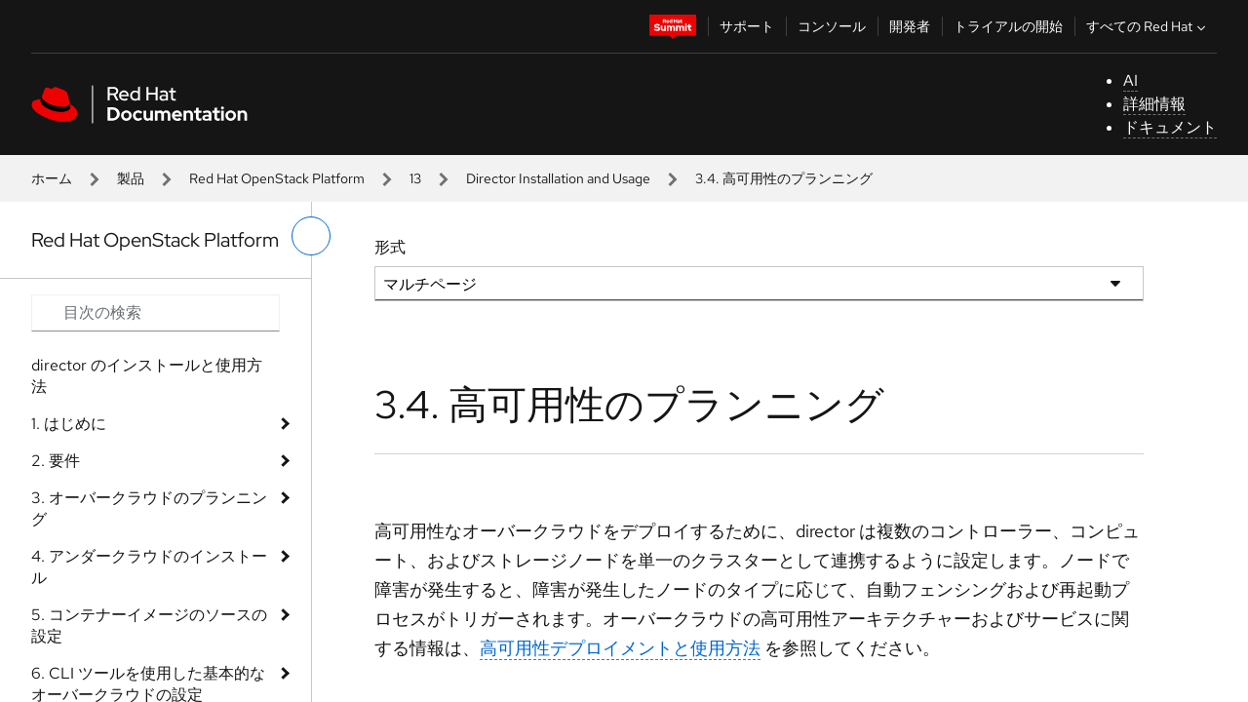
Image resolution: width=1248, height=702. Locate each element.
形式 (390, 247)
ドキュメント (1170, 127)
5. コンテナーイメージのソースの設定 (149, 625)
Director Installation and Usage (558, 178)
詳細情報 (1154, 104)
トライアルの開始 (1008, 26)
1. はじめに (68, 423)
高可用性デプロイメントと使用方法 (620, 648)
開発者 (909, 26)
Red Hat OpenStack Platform (277, 178)
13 (415, 178)
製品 (130, 178)
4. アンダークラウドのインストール (149, 567)
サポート (747, 26)
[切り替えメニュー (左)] (311, 235)
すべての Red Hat (1148, 26)
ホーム (51, 178)
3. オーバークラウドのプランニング (149, 508)
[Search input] (155, 313)
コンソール (832, 26)
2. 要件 (55, 460)
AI (1130, 80)
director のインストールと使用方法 (146, 376)
